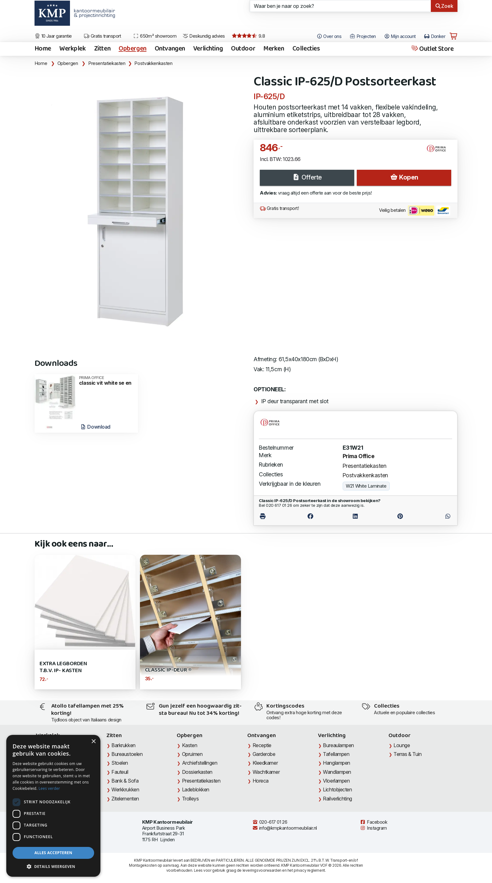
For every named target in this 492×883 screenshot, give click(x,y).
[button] (53, 866)
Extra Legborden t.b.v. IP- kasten (63, 667)
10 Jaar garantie (53, 36)
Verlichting (208, 49)
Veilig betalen (414, 211)
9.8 (248, 36)
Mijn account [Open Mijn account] (400, 36)
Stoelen (119, 763)
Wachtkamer (266, 772)
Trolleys (190, 798)
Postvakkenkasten (153, 63)
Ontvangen (170, 49)
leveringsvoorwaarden (262, 870)
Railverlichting (337, 798)
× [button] (93, 741)
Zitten (102, 49)
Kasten (189, 745)
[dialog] (53, 806)
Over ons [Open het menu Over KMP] (329, 36)
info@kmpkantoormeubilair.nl (284, 828)
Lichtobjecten (337, 789)
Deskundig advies (204, 36)
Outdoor (243, 49)
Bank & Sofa (124, 781)
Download (95, 427)
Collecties (306, 49)
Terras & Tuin (407, 754)
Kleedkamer (265, 763)
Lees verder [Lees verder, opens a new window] (49, 788)
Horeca (261, 781)
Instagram (373, 828)
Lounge (401, 745)
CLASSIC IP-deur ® (168, 670)
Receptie (262, 745)
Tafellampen (336, 754)
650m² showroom (154, 36)
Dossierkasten (197, 772)
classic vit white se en (106, 381)
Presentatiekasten (107, 63)
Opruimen (192, 754)
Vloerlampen (336, 781)
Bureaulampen (338, 745)
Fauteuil (119, 772)
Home (43, 49)
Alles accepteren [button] (53, 852)
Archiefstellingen (199, 763)
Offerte (307, 177)
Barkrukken (123, 745)
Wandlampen (337, 772)
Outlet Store (431, 49)
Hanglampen (336, 763)
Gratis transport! (279, 208)
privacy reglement (309, 870)
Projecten (363, 36)
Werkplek (72, 49)
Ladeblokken (195, 789)
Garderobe (264, 754)
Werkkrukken (125, 789)
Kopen (404, 177)
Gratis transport (102, 36)
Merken (273, 49)
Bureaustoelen (126, 754)
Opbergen (133, 49)
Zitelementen (125, 798)
